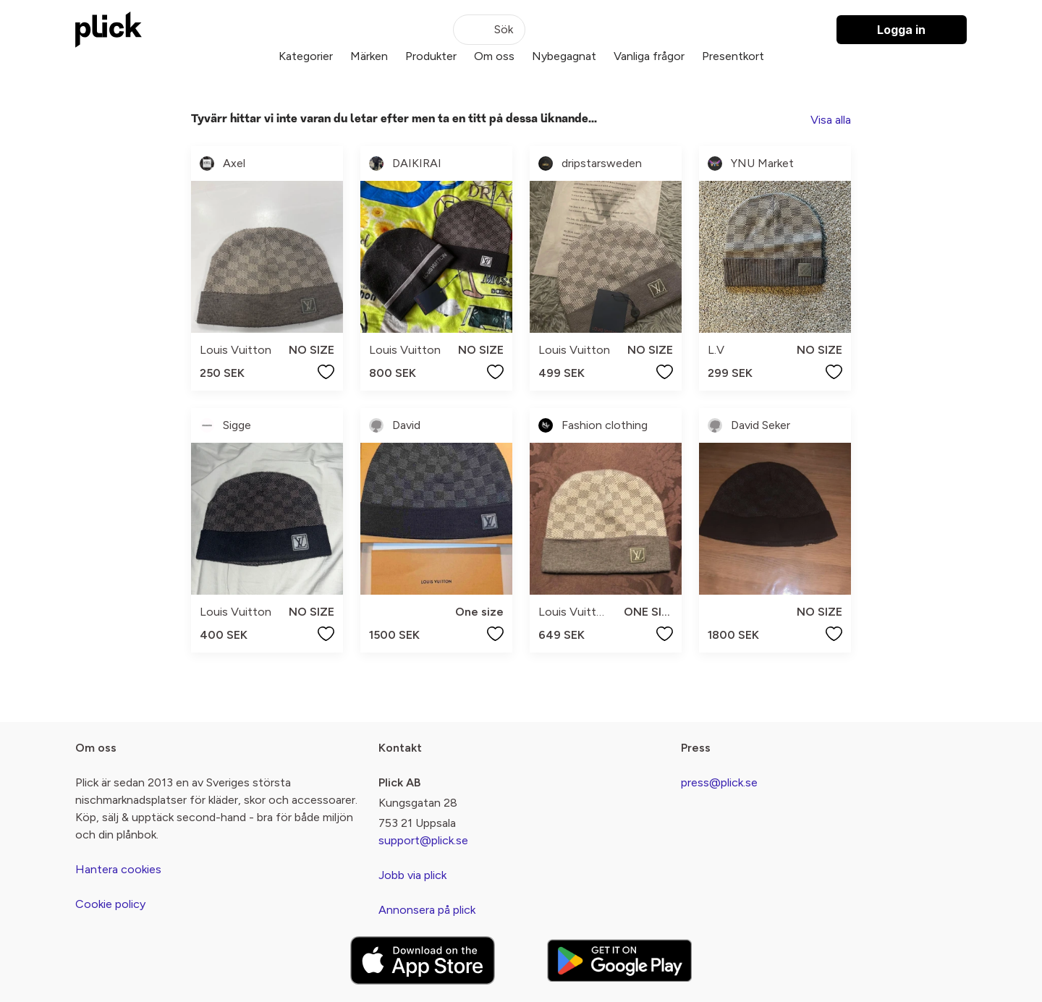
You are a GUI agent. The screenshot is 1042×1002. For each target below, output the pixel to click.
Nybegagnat (564, 56)
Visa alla (830, 120)
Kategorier (306, 56)
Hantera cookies (118, 869)
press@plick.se (719, 782)
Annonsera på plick (426, 910)
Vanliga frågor (649, 56)
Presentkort (733, 56)
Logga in (901, 29)
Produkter (431, 56)
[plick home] (108, 30)
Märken (369, 56)
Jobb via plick (412, 875)
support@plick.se (423, 840)
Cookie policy (110, 904)
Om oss (494, 56)
